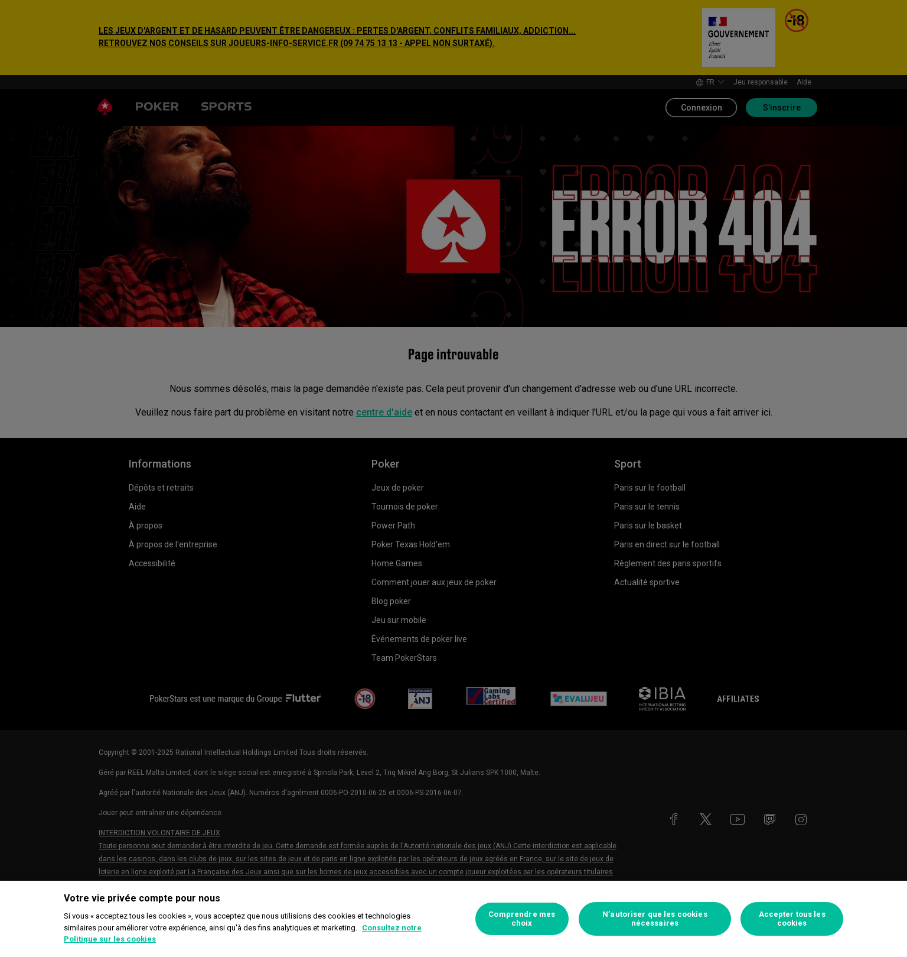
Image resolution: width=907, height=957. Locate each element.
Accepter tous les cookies (792, 919)
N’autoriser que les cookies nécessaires (654, 919)
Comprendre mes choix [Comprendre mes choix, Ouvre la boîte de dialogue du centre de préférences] (521, 919)
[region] (453, 919)
